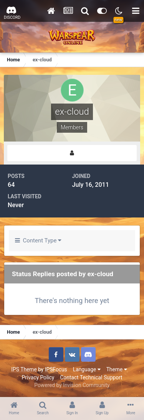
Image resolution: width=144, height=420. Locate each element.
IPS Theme (23, 369)
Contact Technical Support (91, 377)
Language (87, 369)
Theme (116, 369)
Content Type (38, 240)
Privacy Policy (38, 377)
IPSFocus (56, 369)
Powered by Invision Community (71, 385)
